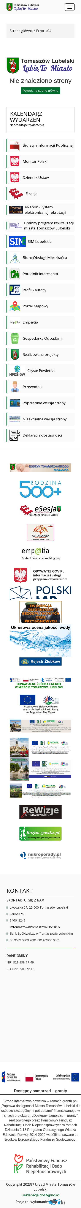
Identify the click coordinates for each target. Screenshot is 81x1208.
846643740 (17, 914)
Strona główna (21, 30)
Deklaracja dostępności (40, 1195)
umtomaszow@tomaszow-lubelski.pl (34, 927)
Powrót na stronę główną (40, 90)
